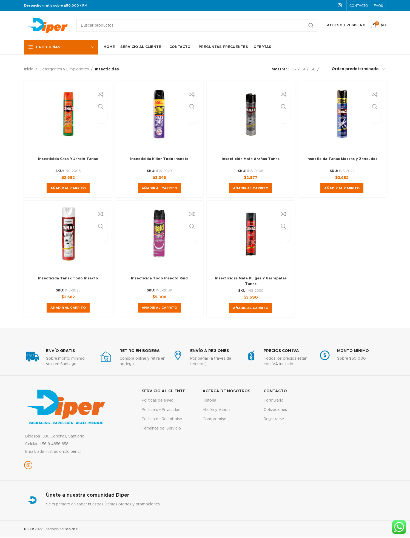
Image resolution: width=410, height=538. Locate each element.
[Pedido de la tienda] (358, 69)
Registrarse (274, 421)
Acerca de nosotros (226, 393)
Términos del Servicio (161, 430)
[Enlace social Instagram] (340, 5)
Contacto (275, 393)
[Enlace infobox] (58, 359)
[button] (67, 188)
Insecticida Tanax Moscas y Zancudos (342, 159)
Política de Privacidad (161, 412)
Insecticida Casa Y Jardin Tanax (67, 159)
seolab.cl (71, 530)
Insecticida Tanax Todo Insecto (67, 280)
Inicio (28, 69)
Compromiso (214, 421)
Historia (209, 402)
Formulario (273, 402)
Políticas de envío (157, 402)
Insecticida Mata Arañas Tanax (251, 159)
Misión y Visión (216, 412)
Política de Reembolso (162, 421)
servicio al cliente (163, 393)
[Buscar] (196, 25)
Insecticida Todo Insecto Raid (159, 280)
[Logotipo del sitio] (47, 25)
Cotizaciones (275, 412)
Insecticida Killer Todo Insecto (159, 159)
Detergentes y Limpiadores (64, 69)
